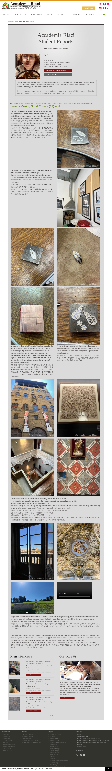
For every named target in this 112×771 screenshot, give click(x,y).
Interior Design (54, 745)
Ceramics (52, 755)
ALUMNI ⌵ (89, 14)
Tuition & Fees (7, 739)
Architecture (53, 743)
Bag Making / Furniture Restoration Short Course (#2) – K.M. (38, 680)
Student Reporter (46, 103)
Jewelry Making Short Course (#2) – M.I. (36, 106)
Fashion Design (54, 751)
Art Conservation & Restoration (59, 759)
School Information (9, 745)
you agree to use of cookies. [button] (43, 769)
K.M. (38, 670)
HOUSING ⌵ (76, 14)
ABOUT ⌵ (6, 14)
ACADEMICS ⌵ (20, 14)
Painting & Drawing (55, 733)
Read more (33, 675)
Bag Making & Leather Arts (37, 672)
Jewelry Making (51, 74)
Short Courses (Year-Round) (30, 739)
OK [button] (109, 768)
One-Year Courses (27, 733)
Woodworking (47, 672)
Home (11, 21)
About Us (6, 733)
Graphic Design (54, 749)
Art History (53, 735)
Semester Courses (27, 735)
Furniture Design (55, 747)
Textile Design (54, 753)
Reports (27, 103)
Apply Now (89, 8)
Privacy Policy (81, 745)
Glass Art (52, 757)
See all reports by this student (56, 70)
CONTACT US (7, 749)
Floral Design (54, 763)
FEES (49, 14)
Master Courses (26, 737)
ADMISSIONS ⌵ (36, 14)
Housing (5, 741)
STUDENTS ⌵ (62, 14)
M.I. (57, 103)
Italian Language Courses (57, 765)
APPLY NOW (7, 747)
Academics (6, 737)
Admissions (6, 735)
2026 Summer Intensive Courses (32, 741)
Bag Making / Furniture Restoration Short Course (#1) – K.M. (38, 698)
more (51, 715)
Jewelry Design (54, 739)
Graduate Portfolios (9, 743)
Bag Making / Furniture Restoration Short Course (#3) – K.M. (38, 662)
